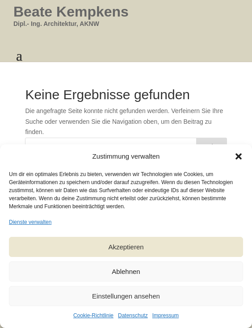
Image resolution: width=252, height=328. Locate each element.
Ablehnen (126, 271)
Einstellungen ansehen (126, 296)
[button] (238, 156)
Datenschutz (133, 315)
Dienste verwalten (30, 222)
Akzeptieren (125, 247)
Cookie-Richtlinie (93, 315)
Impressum (165, 315)
